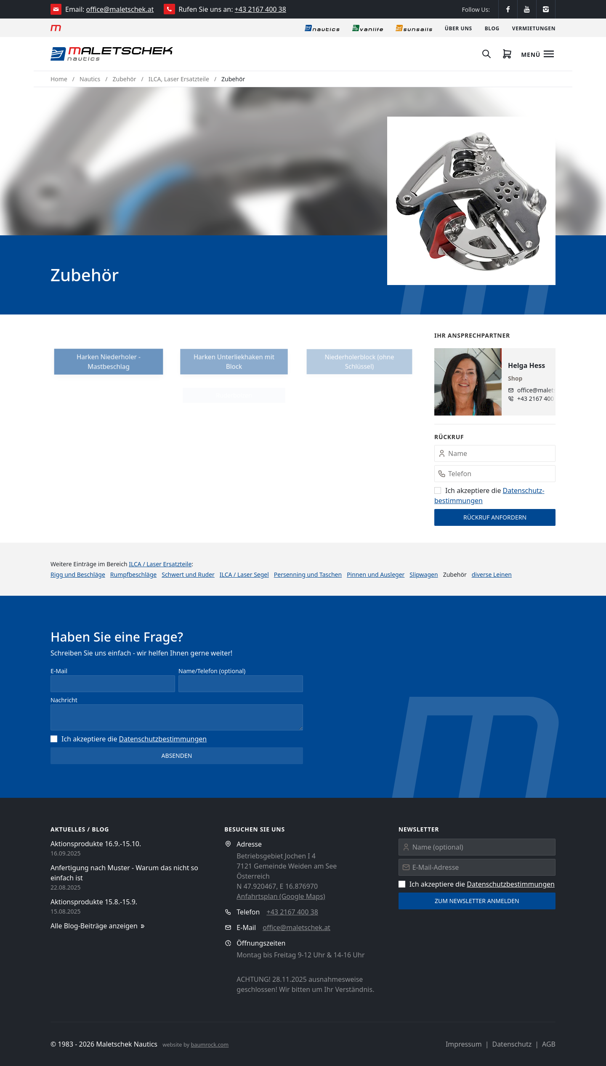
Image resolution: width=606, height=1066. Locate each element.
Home (58, 79)
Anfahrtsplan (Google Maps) (281, 896)
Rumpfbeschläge (133, 574)
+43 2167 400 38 (260, 9)
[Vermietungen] (534, 28)
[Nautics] (322, 28)
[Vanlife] (367, 28)
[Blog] (492, 28)
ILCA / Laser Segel (244, 574)
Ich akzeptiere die (128, 739)
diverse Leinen (492, 574)
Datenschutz (512, 1044)
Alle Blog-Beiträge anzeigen (98, 926)
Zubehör (124, 79)
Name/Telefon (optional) (211, 671)
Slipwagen (423, 574)
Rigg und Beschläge (77, 574)
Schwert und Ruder (188, 574)
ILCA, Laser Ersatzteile (179, 79)
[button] (471, 201)
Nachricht (63, 700)
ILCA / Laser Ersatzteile (160, 564)
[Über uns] (458, 28)
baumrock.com (210, 1044)
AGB (549, 1044)
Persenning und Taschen (308, 574)
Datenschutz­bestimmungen (163, 739)
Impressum (464, 1044)
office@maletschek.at (120, 9)
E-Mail (58, 671)
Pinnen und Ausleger (375, 574)
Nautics (90, 79)
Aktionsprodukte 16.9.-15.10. (95, 843)
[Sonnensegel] (414, 28)
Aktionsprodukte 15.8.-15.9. (93, 901)
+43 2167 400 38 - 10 (544, 398)
